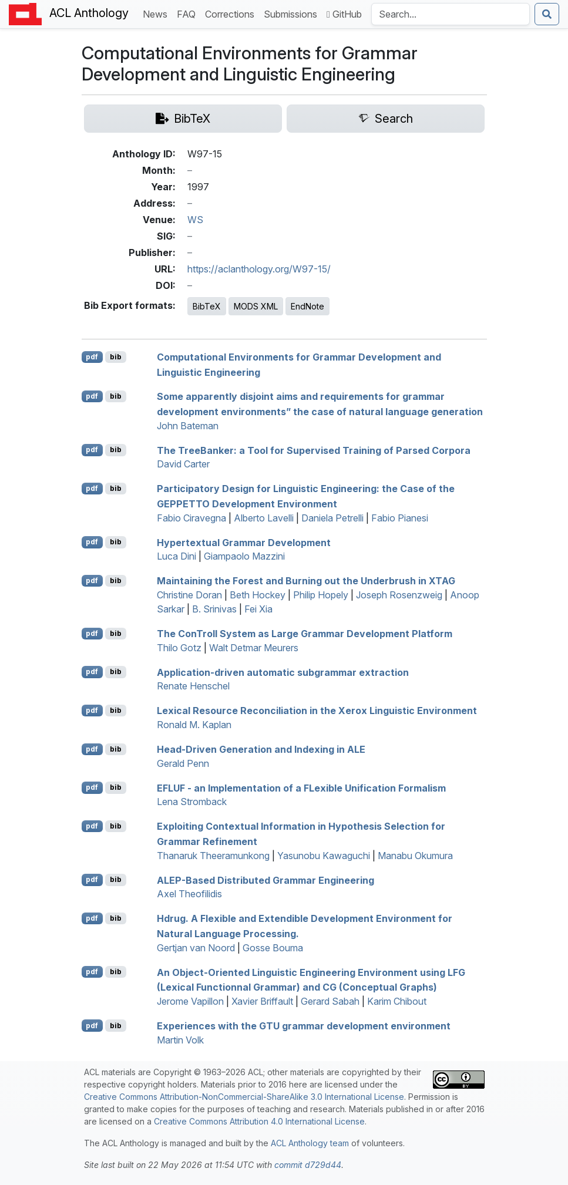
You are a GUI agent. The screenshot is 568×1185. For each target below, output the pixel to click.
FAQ (188, 13)
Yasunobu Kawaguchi (323, 855)
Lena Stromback (192, 801)
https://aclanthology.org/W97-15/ (259, 269)
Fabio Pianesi (399, 518)
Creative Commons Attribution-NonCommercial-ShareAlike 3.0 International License (244, 1097)
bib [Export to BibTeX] (116, 356)
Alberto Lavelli (264, 518)
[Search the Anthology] (450, 14)
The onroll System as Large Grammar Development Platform (304, 633)
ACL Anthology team (310, 1143)
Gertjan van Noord (196, 948)
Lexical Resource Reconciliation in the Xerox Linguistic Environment (317, 710)
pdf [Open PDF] (92, 356)
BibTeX (207, 306)
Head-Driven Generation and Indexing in (261, 749)
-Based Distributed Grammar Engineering (265, 880)
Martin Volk (180, 1040)
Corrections (232, 13)
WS (195, 219)
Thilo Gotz (179, 648)
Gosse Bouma (273, 948)
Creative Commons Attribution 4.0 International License (259, 1121)
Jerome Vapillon (190, 1001)
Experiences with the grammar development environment (304, 1026)
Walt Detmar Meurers (253, 648)
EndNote (307, 306)
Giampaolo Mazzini (244, 556)
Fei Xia (258, 609)
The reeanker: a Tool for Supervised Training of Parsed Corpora (313, 450)
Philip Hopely (320, 595)
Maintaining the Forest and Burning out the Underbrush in (306, 581)
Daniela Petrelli (332, 518)
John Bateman (188, 426)
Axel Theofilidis (189, 894)
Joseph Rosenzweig (399, 595)
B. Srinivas (214, 609)
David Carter (183, 464)
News (157, 13)
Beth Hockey (257, 595)
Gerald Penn (183, 763)
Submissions (293, 13)
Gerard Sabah (330, 1001)
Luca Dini (176, 556)
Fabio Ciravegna (191, 518)
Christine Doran (189, 595)
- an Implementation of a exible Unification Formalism (301, 787)
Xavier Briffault (262, 1001)
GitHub (344, 14)
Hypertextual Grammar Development (244, 542)
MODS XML (256, 306)
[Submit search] (547, 14)
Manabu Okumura (415, 855)
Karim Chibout (396, 1001)
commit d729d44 (307, 1165)
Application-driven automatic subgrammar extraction (283, 672)
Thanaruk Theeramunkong (213, 855)
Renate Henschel (193, 686)
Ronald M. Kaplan (194, 724)
